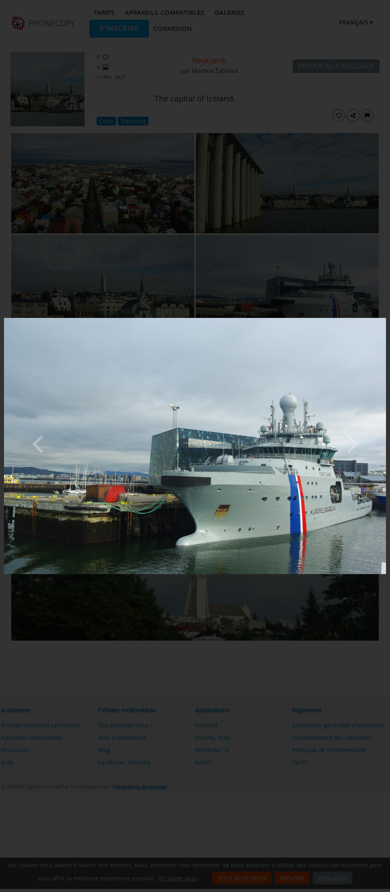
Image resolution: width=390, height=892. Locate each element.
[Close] (384, 320)
